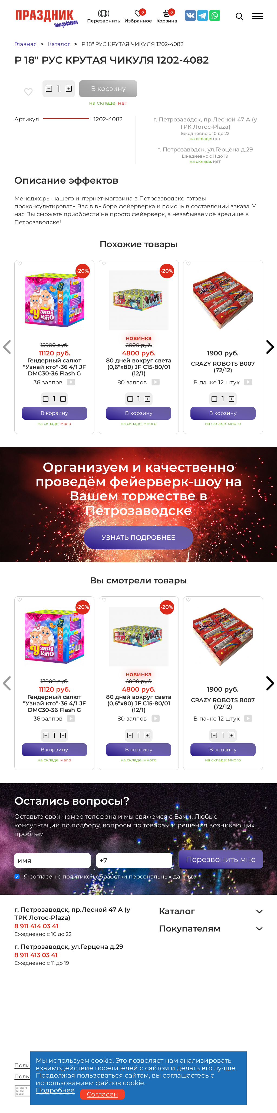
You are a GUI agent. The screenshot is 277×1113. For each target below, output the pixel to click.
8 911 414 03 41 (36, 926)
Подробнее (55, 1090)
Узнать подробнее (138, 537)
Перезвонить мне (221, 859)
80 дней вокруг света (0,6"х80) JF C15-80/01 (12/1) (139, 366)
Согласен (102, 1094)
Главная (25, 44)
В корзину (108, 89)
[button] (7, 347)
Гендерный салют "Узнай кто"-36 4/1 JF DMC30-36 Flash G (54, 366)
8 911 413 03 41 (36, 955)
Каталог (59, 44)
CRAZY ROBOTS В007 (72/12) (223, 367)
